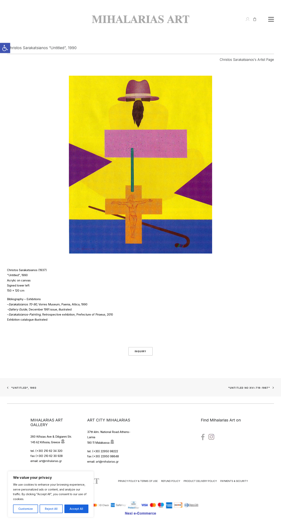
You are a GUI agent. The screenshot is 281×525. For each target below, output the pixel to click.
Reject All (51, 508)
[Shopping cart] (253, 19)
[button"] (203, 437)
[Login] (245, 19)
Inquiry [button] (140, 351)
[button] (5, 48)
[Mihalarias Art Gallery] (140, 19)
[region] (51, 494)
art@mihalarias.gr (50, 461)
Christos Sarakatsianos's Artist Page (247, 60)
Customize (25, 508)
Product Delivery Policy (200, 481)
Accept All (76, 508)
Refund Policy (170, 481)
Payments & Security (234, 481)
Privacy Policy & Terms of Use (138, 481)
